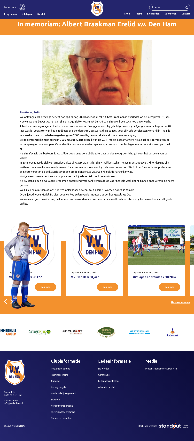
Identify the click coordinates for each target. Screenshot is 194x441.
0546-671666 (11, 400)
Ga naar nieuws (180, 302)
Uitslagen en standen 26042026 (154, 277)
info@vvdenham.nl (13, 403)
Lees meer (45, 287)
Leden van (10, 7)
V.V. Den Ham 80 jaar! (85, 277)
